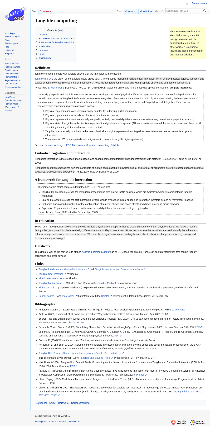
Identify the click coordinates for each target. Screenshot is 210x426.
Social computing (80, 403)
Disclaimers (74, 421)
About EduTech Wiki (57, 421)
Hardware (63, 403)
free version (176, 309)
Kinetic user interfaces (50, 278)
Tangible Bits (41, 78)
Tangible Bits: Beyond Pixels (95, 357)
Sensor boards (46, 296)
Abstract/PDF (75, 322)
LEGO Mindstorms (75, 145)
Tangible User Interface (50, 274)
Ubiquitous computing (97, 145)
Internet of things (54, 145)
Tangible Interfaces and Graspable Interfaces (62, 269)
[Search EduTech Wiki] (186, 10)
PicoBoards (68, 296)
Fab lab (115, 145)
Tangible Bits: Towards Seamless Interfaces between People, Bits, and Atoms (79, 353)
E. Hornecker (55, 87)
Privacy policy (40, 421)
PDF (197, 327)
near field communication (95, 252)
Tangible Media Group (50, 283)
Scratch (105, 296)
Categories (41, 403)
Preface (140, 374)
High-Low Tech (46, 287)
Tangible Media (105, 283)
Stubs (52, 403)
